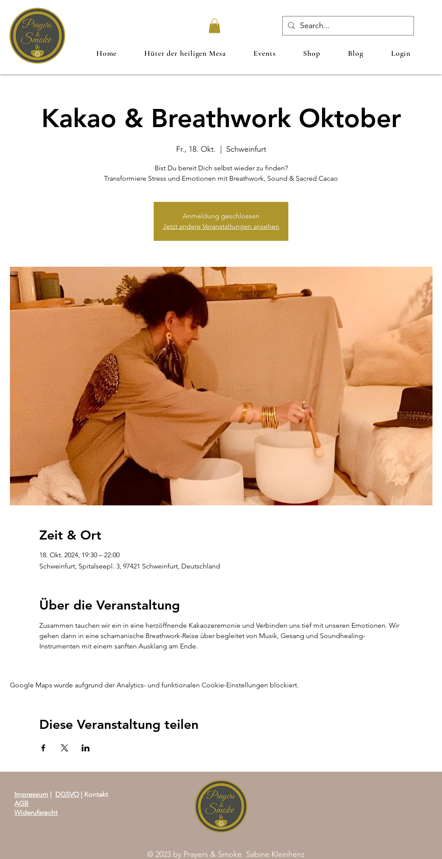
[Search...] (347, 25)
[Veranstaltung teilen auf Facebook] (43, 747)
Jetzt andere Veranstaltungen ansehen (221, 226)
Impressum (31, 794)
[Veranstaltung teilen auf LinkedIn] (86, 747)
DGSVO (67, 794)
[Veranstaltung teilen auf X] (64, 747)
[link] (214, 26)
